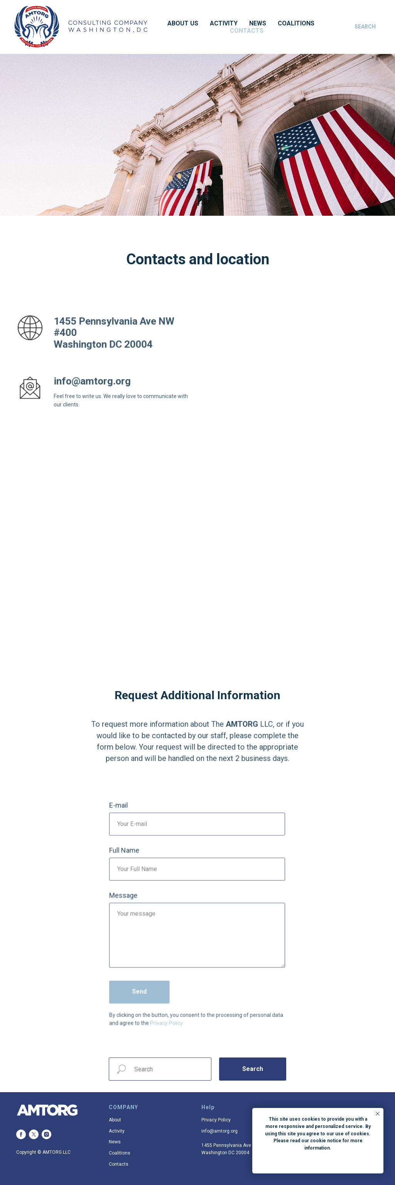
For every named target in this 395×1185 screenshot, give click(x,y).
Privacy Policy (216, 1120)
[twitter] (34, 1134)
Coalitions (296, 23)
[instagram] (46, 1134)
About (115, 1120)
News (257, 23)
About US (182, 23)
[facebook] (21, 1134)
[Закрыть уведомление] (377, 1114)
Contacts (246, 30)
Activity (224, 23)
